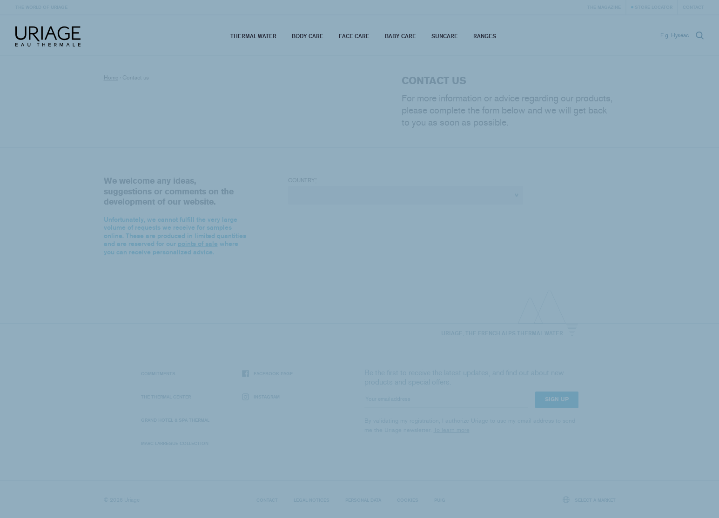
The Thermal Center (166, 396)
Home (111, 77)
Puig (439, 500)
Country (302, 180)
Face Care (354, 36)
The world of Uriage (41, 7)
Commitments (158, 373)
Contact (693, 7)
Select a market (589, 499)
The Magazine (604, 7)
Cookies (407, 500)
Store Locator (653, 7)
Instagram (261, 397)
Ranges (484, 36)
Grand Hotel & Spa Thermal (175, 420)
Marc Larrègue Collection (174, 443)
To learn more (452, 429)
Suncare (444, 36)
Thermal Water (253, 36)
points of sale (198, 243)
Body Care (307, 36)
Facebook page (267, 374)
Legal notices (311, 500)
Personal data (363, 500)
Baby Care (400, 36)
